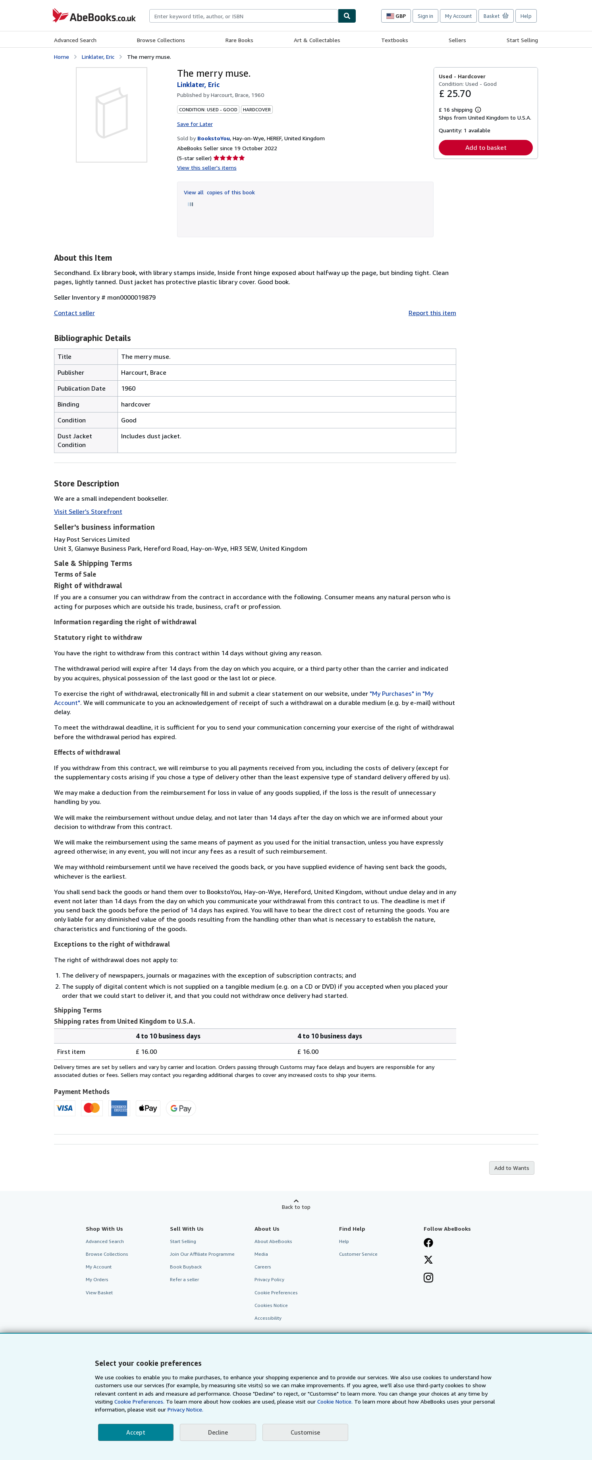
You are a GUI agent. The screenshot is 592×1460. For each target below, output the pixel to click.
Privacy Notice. (185, 1409)
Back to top (296, 1206)
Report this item (432, 313)
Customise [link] (305, 1432)
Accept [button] (135, 1432)
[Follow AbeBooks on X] (428, 1260)
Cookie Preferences (276, 1292)
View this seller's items (207, 167)
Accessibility (268, 1318)
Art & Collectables (317, 40)
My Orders (97, 1279)
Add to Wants (511, 1167)
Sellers (457, 40)
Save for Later (195, 123)
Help (526, 16)
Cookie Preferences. (139, 1401)
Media (261, 1254)
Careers (263, 1267)
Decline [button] (218, 1432)
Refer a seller (184, 1279)
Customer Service (358, 1254)
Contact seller (74, 313)
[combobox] (243, 16)
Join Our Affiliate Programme (202, 1254)
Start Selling (522, 40)
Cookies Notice (271, 1305)
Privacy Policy (269, 1279)
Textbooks (394, 40)
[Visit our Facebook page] (428, 1243)
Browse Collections (161, 40)
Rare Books (239, 40)
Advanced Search (75, 40)
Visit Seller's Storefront (88, 511)
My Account (458, 16)
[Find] (347, 16)
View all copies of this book (219, 192)
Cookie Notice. (335, 1401)
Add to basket (486, 147)
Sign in (425, 16)
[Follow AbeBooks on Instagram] (428, 1278)
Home (61, 56)
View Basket (99, 1292)
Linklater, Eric (98, 56)
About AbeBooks (273, 1241)
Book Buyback (186, 1267)
